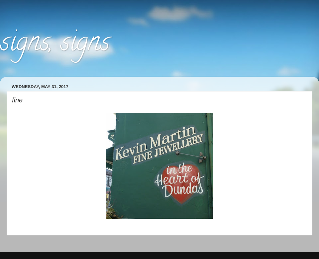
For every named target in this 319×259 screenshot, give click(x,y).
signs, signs (55, 44)
